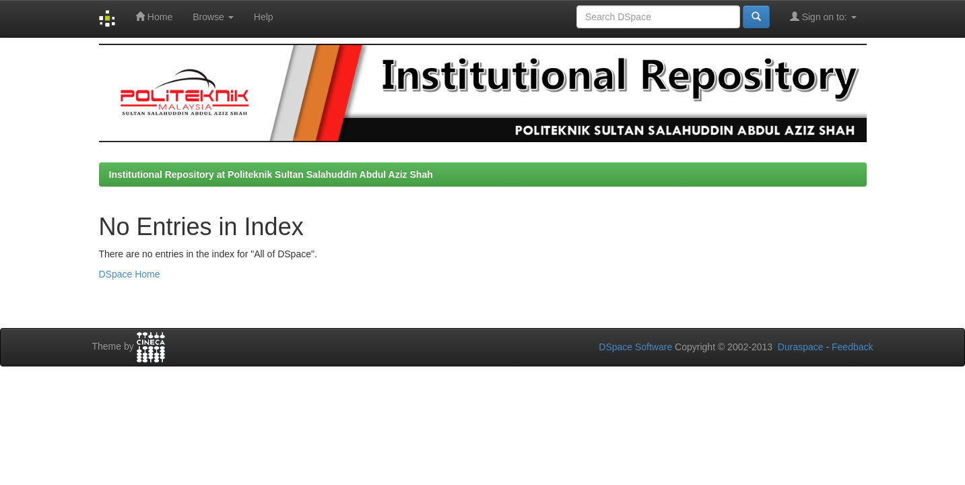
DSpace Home (129, 274)
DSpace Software (635, 347)
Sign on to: (823, 16)
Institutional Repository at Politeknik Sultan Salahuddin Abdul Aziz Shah (271, 174)
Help (263, 16)
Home (153, 16)
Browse (213, 16)
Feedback (852, 347)
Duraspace (801, 347)
